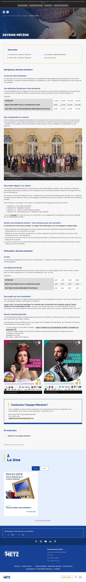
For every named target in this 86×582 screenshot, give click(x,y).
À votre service (66, 577)
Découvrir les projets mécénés (19, 436)
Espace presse (41, 566)
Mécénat (25, 15)
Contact (17, 566)
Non (12, 535)
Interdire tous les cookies (36, 5)
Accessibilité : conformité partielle (39, 569)
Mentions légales (54, 566)
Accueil (5, 15)
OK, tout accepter (22, 5)
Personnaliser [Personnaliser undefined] (48, 5)
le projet (13, 215)
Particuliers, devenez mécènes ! (20, 58)
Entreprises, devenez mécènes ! (20, 54)
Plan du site (67, 566)
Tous (37, 468)
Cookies (57, 569)
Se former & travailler (15, 15)
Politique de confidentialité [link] (61, 5)
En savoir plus (51, 58)
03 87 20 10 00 (55, 560)
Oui (23, 535)
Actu (45, 468)
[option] (21, 494)
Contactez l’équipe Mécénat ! (56, 54)
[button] (4, 12)
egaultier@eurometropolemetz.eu (21, 418)
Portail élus (26, 566)
